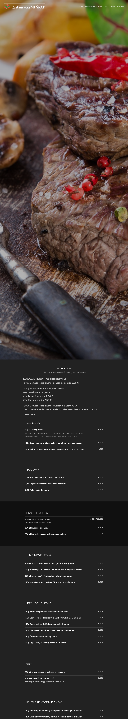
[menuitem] (81, 6)
